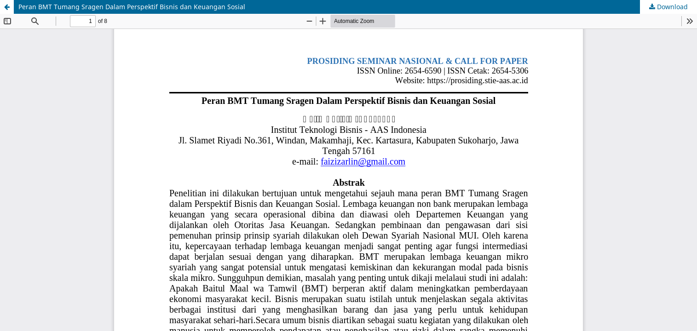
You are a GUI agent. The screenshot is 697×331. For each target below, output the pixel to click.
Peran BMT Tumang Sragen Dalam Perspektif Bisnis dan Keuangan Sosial (131, 6)
